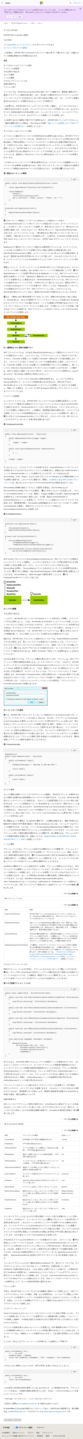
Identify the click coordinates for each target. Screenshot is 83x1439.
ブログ (29, 1433)
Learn (6, 23)
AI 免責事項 (6, 1433)
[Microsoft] (41, 3)
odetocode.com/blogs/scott (54, 1411)
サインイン (77, 3)
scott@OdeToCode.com (17, 1411)
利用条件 (40, 1436)
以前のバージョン (18, 1433)
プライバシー (46, 1433)
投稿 (37, 1433)
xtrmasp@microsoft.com (27, 1403)
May (39, 23)
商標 (47, 1436)
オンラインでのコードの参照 (15, 48)
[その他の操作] (77, 23)
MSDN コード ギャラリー (21, 44)
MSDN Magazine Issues (19, 23)
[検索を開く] (70, 3)
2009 (32, 23)
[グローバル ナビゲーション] (2, 3)
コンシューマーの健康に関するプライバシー (17, 1436)
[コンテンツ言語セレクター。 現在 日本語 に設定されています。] (6, 1427)
